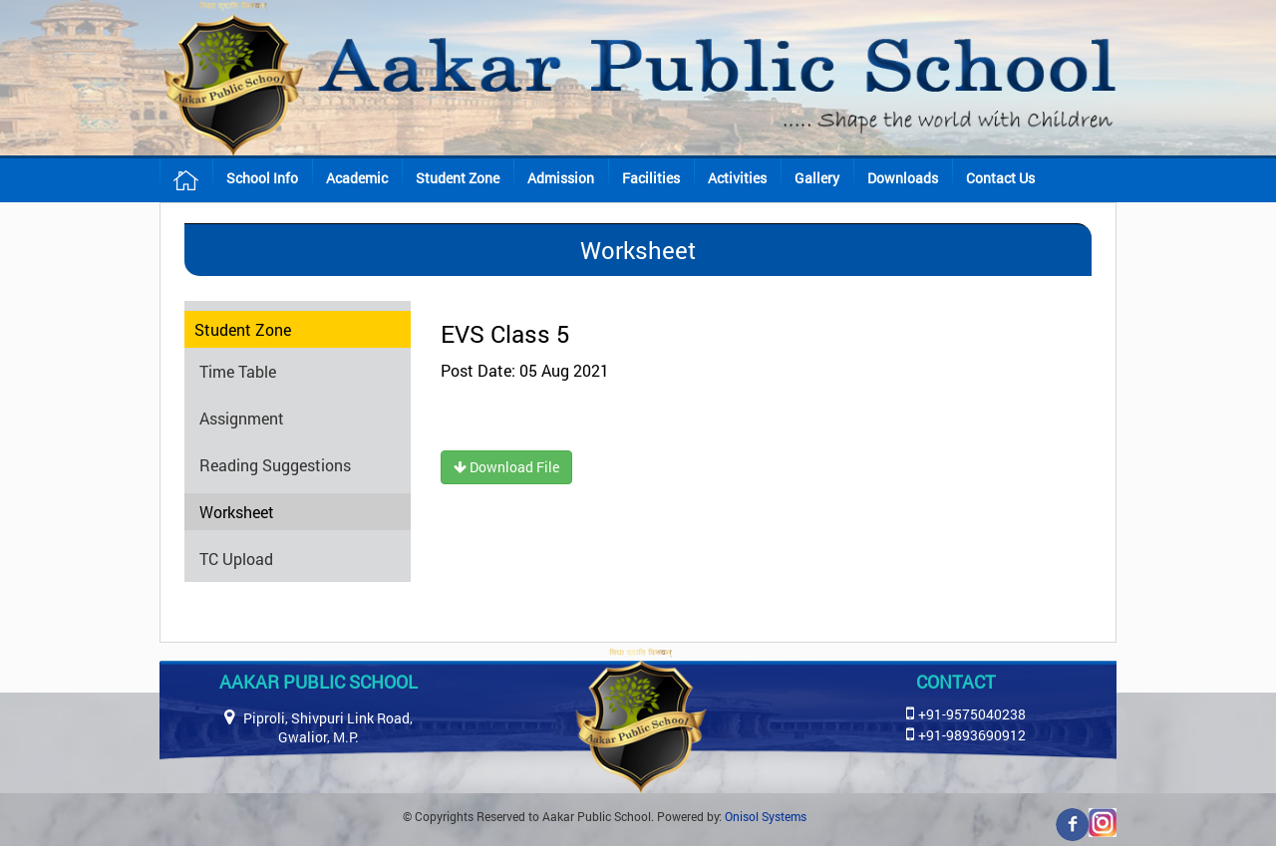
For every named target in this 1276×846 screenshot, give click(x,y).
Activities (737, 177)
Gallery (817, 177)
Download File (506, 466)
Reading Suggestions (275, 464)
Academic (357, 177)
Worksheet (236, 511)
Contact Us (1000, 177)
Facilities (651, 177)
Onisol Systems (765, 816)
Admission (560, 177)
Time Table (237, 371)
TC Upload (236, 558)
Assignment (241, 418)
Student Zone (457, 177)
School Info (262, 177)
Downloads (902, 177)
